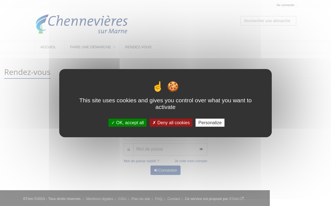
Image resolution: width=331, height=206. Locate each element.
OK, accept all (127, 122)
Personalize (210, 122)
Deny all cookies (171, 122)
